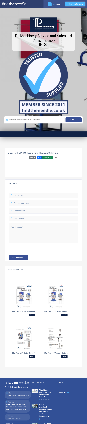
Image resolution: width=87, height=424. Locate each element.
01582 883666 (43, 41)
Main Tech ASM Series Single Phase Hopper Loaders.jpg (65, 311)
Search (73, 120)
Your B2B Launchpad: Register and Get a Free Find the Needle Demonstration (45, 410)
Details (32, 315)
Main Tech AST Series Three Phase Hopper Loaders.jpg (32, 353)
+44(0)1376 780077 (14, 418)
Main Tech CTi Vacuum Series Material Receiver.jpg (63, 353)
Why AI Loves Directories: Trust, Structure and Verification (45, 393)
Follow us (63, 392)
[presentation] (24, 249)
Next (39, 157)
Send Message (19, 257)
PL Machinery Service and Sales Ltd (43, 36)
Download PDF (47, 157)
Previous (32, 157)
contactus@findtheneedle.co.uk (18, 395)
